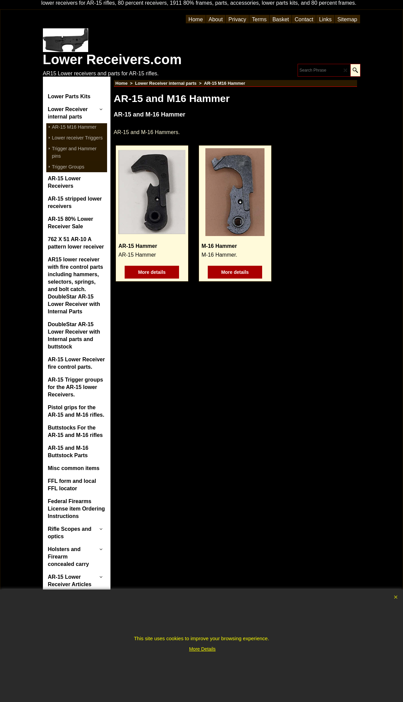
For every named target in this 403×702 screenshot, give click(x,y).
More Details (202, 649)
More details (152, 272)
